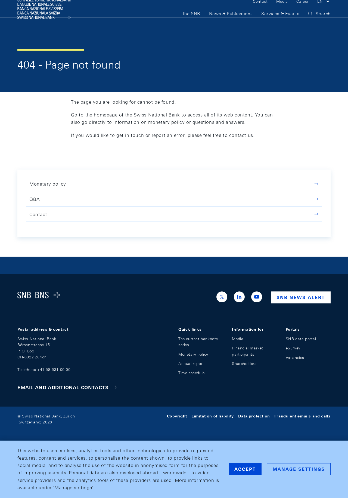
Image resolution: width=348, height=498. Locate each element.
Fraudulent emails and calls (302, 416)
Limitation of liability (212, 416)
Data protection (254, 416)
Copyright (177, 416)
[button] (324, 10)
